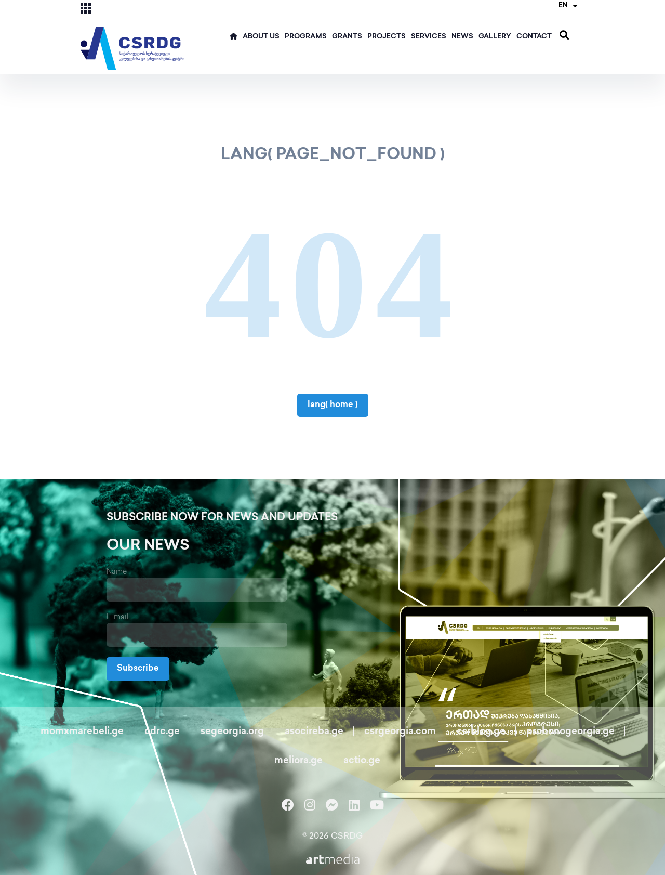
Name (117, 572)
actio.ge (361, 761)
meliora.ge (298, 761)
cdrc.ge (162, 732)
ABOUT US (261, 37)
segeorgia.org (232, 732)
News (462, 37)
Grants (347, 37)
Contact (534, 37)
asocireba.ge (314, 732)
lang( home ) (333, 405)
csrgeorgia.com (400, 732)
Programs (306, 37)
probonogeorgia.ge (570, 732)
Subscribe (138, 668)
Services (428, 37)
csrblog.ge (481, 732)
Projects (386, 37)
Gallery (494, 37)
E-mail (118, 617)
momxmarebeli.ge (82, 732)
